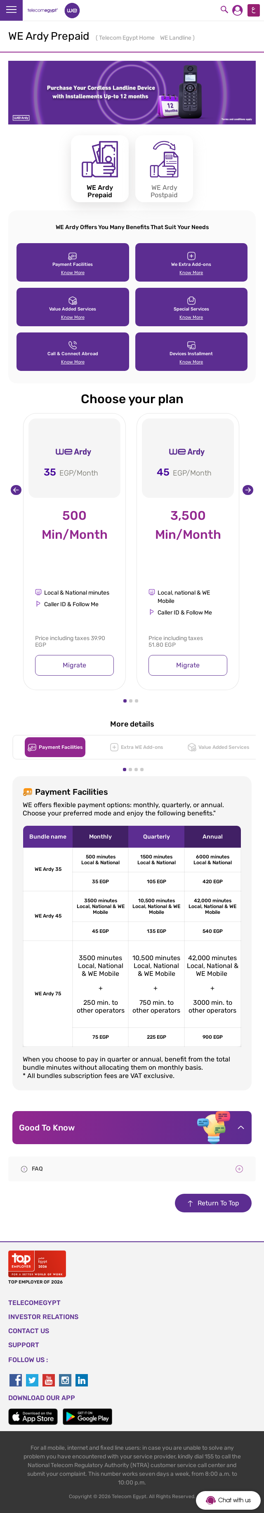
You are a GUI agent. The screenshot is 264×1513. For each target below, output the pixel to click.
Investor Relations (43, 1317)
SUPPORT (23, 1345)
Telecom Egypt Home (127, 37)
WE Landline (176, 37)
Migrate (74, 665)
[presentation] (16, 490)
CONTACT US (28, 1331)
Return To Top (213, 1203)
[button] (125, 701)
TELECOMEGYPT (34, 1303)
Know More (73, 272)
